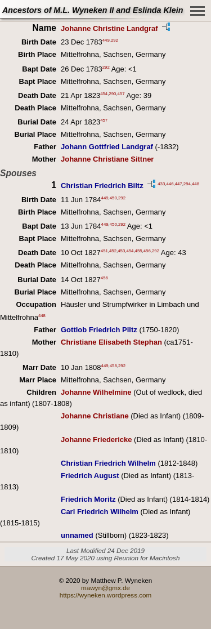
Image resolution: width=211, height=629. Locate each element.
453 (121, 250)
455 (138, 250)
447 (178, 183)
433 (161, 183)
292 (114, 40)
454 (103, 93)
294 (187, 183)
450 (113, 197)
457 (121, 93)
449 (106, 40)
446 (169, 183)
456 (147, 250)
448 (195, 183)
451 (104, 250)
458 (113, 365)
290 (112, 93)
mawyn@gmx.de (105, 587)
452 (112, 250)
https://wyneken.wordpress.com (106, 595)
